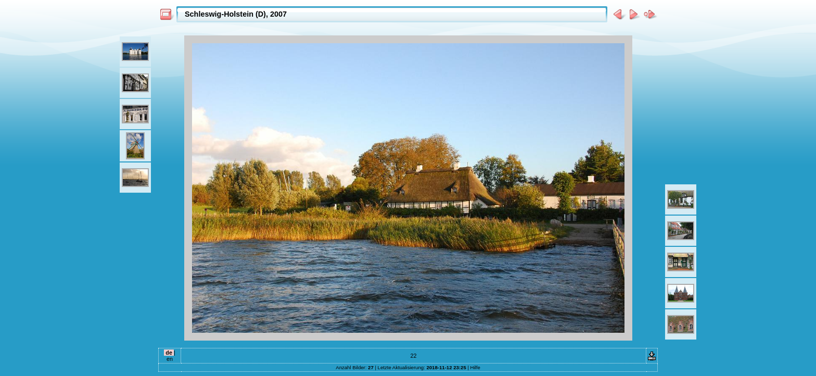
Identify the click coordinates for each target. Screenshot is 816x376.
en (169, 359)
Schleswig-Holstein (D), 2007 (236, 14)
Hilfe (475, 367)
